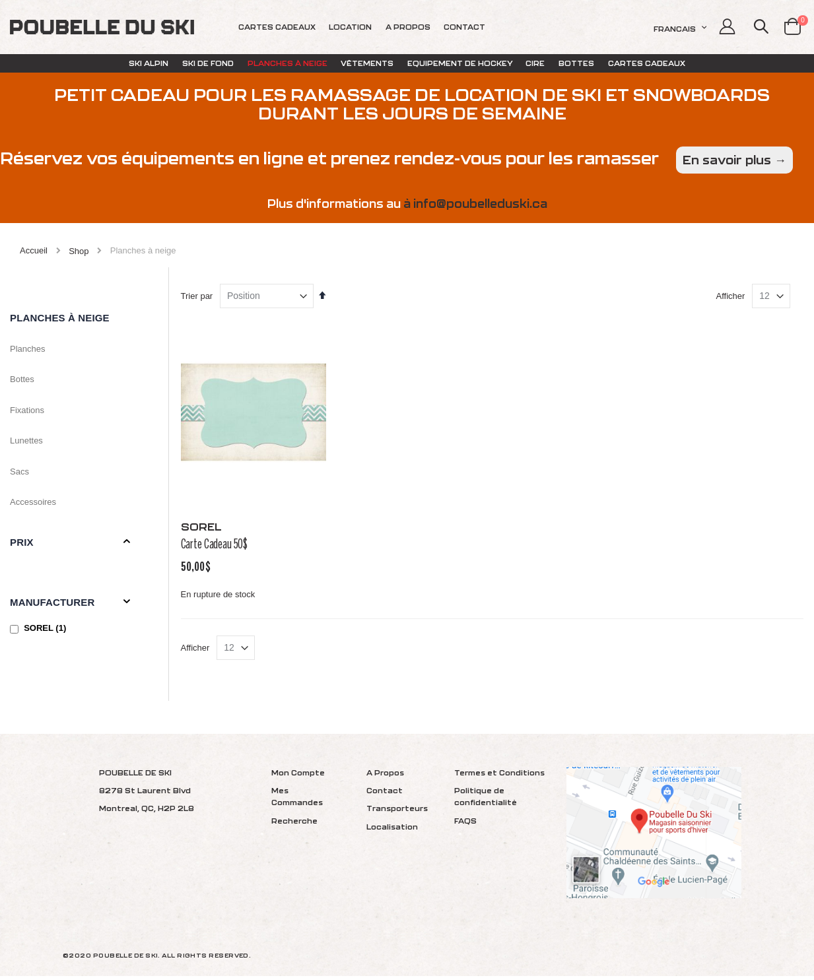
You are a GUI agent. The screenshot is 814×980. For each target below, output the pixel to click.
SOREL (46, 628)
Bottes (22, 379)
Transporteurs (397, 812)
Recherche (294, 824)
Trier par (208, 312)
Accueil (34, 250)
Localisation (392, 830)
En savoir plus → (734, 160)
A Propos (385, 776)
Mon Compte (298, 776)
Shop (78, 251)
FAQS (465, 824)
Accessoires (33, 502)
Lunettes (26, 440)
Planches (27, 349)
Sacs (19, 471)
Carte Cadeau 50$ (225, 556)
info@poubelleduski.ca (480, 203)
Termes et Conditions (499, 776)
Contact (384, 794)
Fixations (27, 410)
